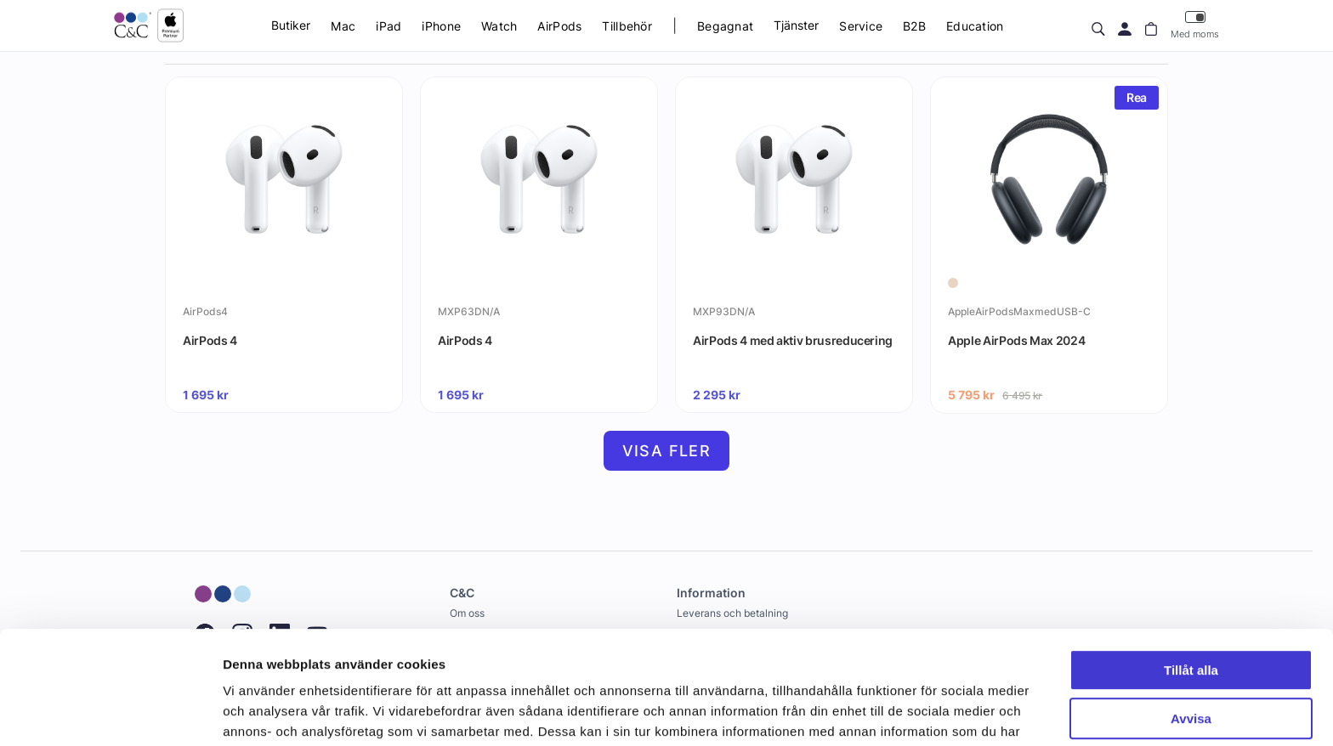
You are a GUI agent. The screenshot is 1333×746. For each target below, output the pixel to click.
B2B (914, 26)
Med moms (1195, 25)
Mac (343, 26)
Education (975, 26)
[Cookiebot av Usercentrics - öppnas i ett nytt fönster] (110, 713)
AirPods (559, 26)
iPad (388, 26)
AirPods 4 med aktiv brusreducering (793, 340)
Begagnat (725, 26)
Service (860, 26)
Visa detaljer (260, 712)
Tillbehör (627, 26)
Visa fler (667, 451)
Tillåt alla (1191, 584)
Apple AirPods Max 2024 (1016, 340)
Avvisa (1191, 631)
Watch (499, 26)
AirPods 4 (210, 340)
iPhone (441, 26)
